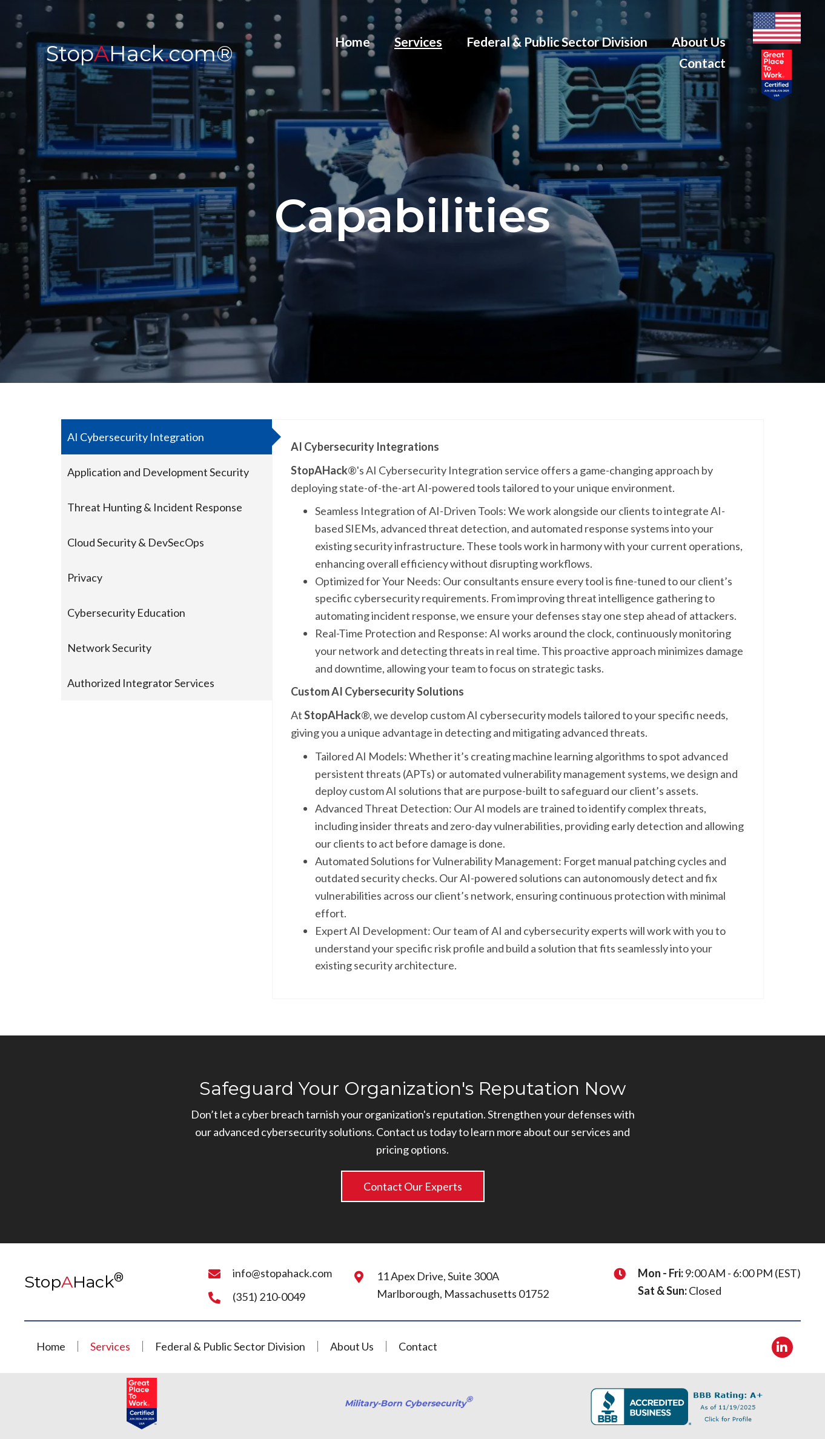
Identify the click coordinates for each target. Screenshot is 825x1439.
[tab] (166, 436)
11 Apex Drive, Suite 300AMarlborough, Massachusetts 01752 (463, 1284)
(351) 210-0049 (269, 1296)
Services (110, 1346)
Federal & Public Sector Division (230, 1346)
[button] (413, 1187)
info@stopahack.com (282, 1273)
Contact (418, 1346)
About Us (352, 1346)
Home (50, 1346)
